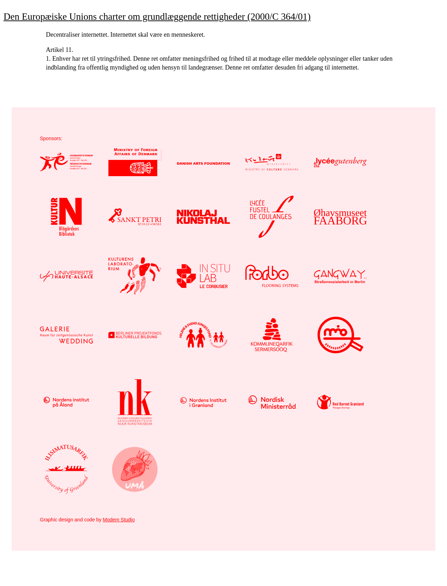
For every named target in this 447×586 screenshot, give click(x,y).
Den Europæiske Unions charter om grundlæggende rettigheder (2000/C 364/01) (157, 16)
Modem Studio (119, 519)
